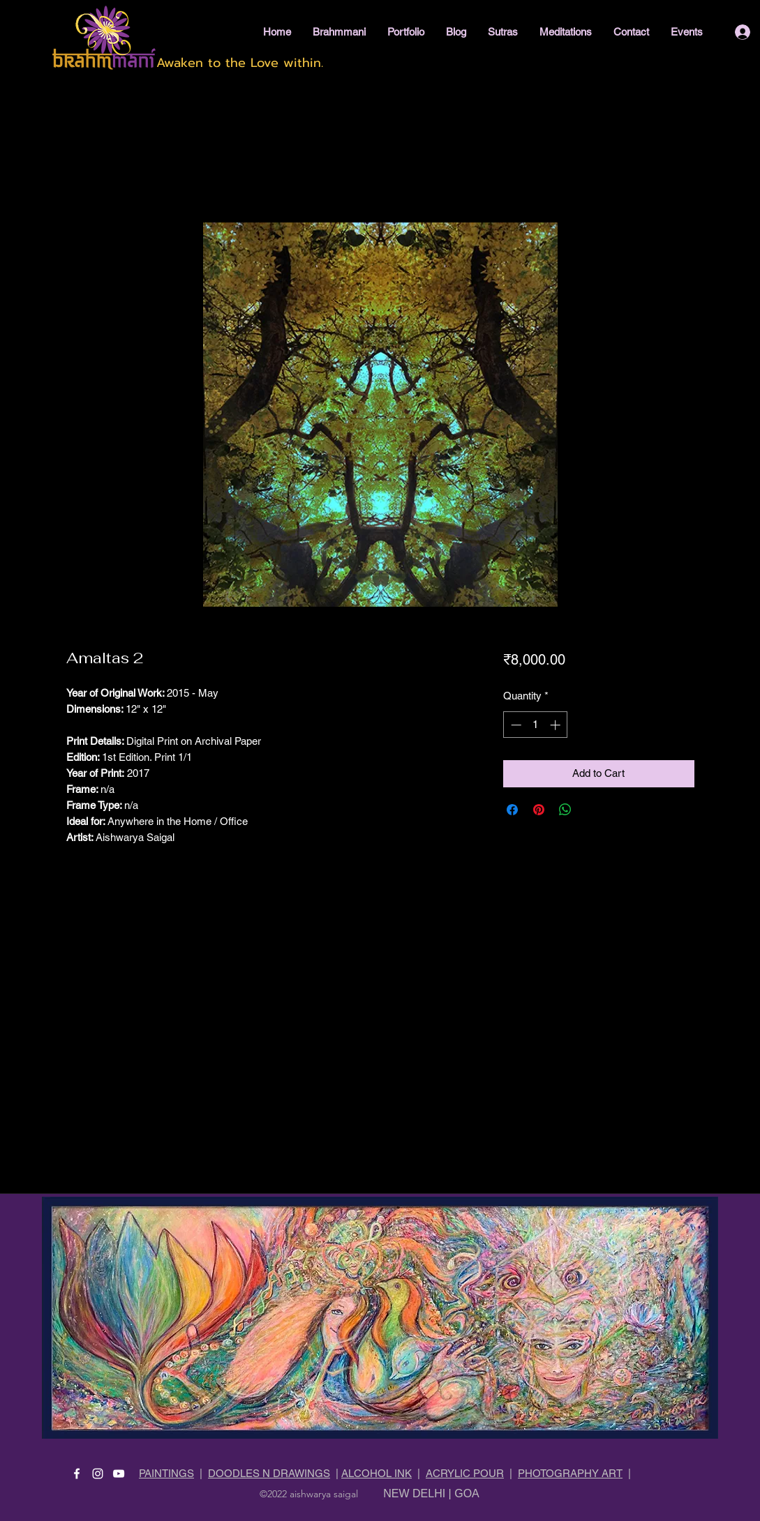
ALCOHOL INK (376, 1473)
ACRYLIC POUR (465, 1473)
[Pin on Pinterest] (538, 809)
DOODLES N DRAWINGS (269, 1473)
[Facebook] (77, 1474)
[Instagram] (98, 1474)
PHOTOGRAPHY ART (570, 1473)
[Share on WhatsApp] (565, 809)
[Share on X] (591, 809)
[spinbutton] (535, 725)
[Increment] (556, 725)
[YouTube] (119, 1474)
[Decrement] (514, 725)
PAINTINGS (166, 1473)
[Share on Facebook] (512, 809)
